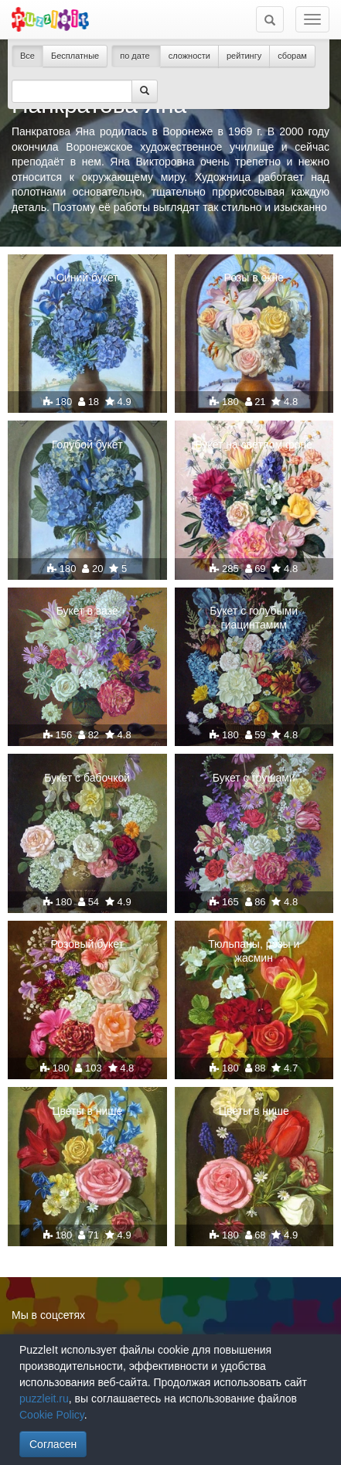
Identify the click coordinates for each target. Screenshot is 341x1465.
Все (27, 55)
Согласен (53, 1444)
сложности (189, 55)
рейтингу (244, 55)
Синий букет (87, 277)
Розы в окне (254, 277)
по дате (136, 55)
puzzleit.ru (44, 1398)
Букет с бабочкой (87, 778)
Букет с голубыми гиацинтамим (254, 618)
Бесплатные (75, 55)
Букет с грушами (254, 778)
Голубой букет (87, 444)
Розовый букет (87, 944)
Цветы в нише (87, 1111)
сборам (292, 55)
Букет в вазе (87, 611)
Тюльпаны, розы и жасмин (253, 951)
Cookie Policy (51, 1415)
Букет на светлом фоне (254, 444)
